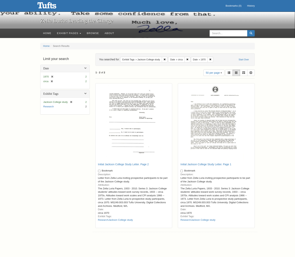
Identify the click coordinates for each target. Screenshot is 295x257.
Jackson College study (120, 219)
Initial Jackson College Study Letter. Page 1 (205, 164)
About (109, 33)
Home (47, 33)
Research (48, 106)
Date (46, 68)
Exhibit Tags (51, 93)
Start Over (244, 59)
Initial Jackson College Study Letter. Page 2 (123, 164)
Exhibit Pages (69, 33)
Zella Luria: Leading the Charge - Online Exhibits (51, 6)
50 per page (214, 72)
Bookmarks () (234, 5)
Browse (93, 33)
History (251, 5)
